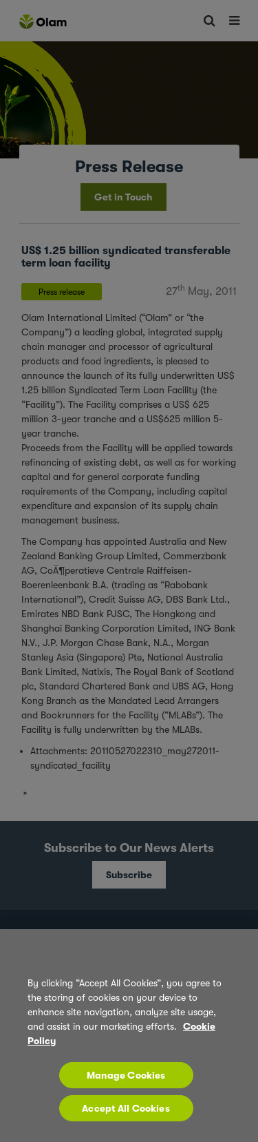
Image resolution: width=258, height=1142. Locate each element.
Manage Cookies (126, 1075)
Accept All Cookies (126, 1108)
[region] (129, 1035)
